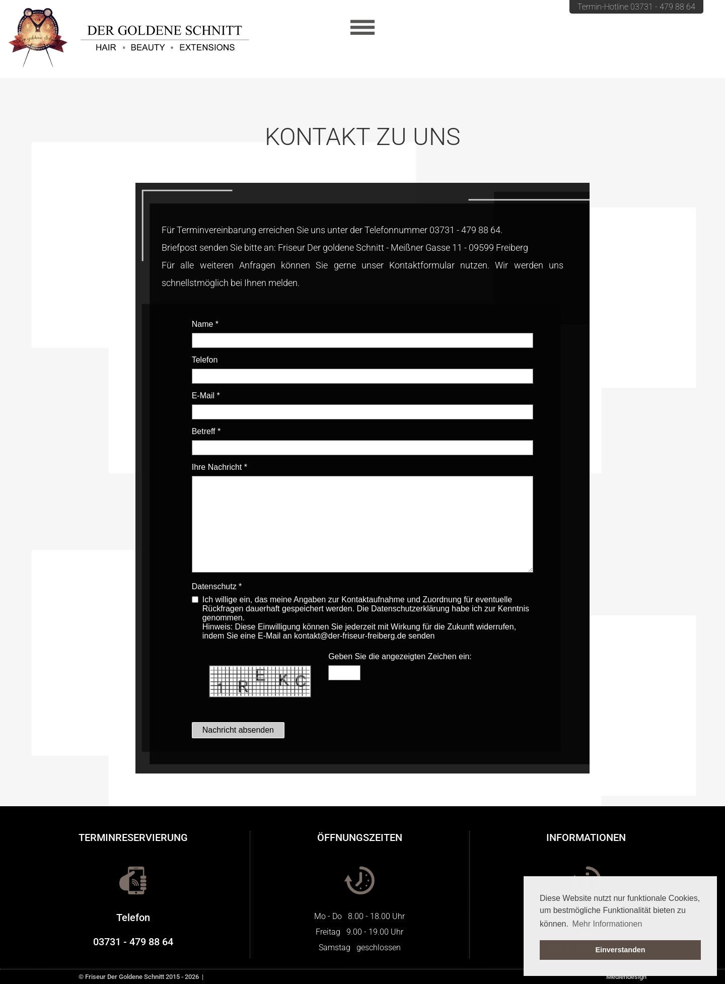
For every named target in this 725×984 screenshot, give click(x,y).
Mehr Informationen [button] (607, 924)
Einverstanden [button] (620, 950)
